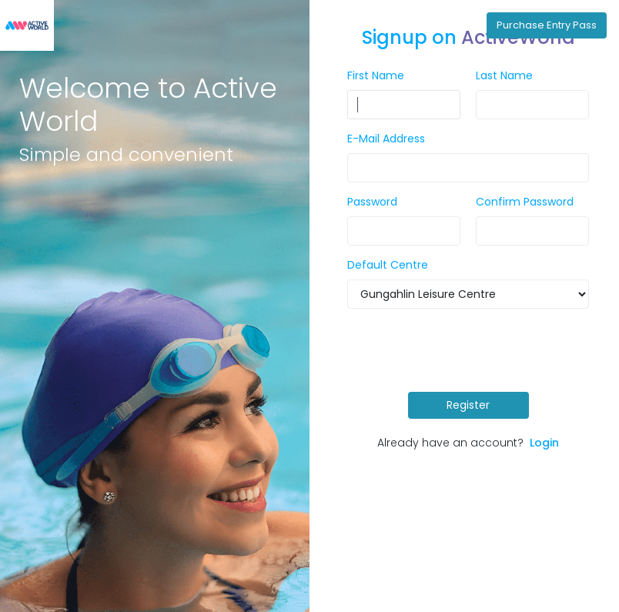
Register (468, 405)
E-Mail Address (386, 138)
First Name (375, 75)
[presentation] (472, 350)
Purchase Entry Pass (547, 25)
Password (372, 201)
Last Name (504, 75)
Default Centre (387, 265)
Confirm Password (525, 201)
